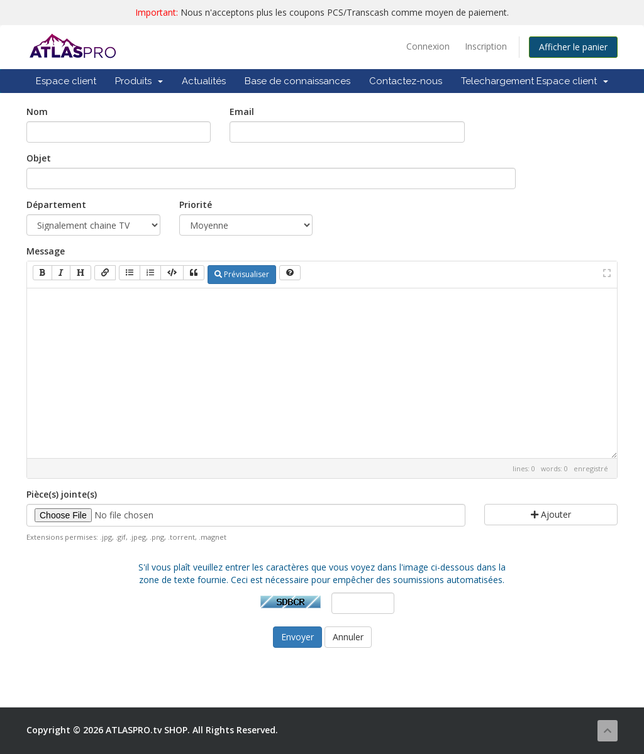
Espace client (66, 81)
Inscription (486, 46)
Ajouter (551, 514)
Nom (37, 111)
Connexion (428, 46)
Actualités (204, 81)
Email (242, 111)
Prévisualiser (241, 274)
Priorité (195, 204)
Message (45, 251)
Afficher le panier (573, 47)
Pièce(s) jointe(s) (61, 494)
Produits (139, 81)
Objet (38, 158)
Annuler (348, 637)
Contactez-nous (405, 81)
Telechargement (497, 81)
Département (56, 204)
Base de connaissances (297, 81)
